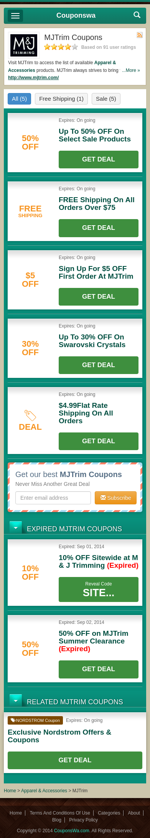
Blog (56, 820)
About (134, 813)
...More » (131, 70)
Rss (140, 35)
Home (10, 790)
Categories (109, 813)
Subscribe (116, 498)
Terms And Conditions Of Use (60, 813)
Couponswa (76, 15)
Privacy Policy (83, 820)
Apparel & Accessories (44, 790)
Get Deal (98, 159)
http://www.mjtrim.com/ (33, 77)
